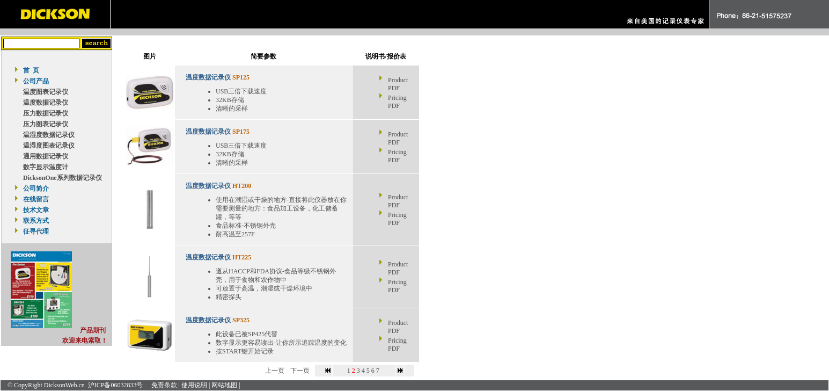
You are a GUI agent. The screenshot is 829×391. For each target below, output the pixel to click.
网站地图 (224, 385)
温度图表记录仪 (45, 92)
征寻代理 (36, 231)
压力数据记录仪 (45, 113)
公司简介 (36, 188)
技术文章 (36, 210)
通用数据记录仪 (45, 156)
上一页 (274, 370)
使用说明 (194, 385)
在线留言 (36, 199)
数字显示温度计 (45, 167)
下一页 (300, 370)
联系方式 (36, 221)
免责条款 (164, 385)
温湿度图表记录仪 (49, 145)
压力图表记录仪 (45, 124)
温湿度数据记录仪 (49, 135)
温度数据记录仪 (45, 102)
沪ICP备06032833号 (115, 385)
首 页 (31, 70)
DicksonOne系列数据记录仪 (62, 178)
